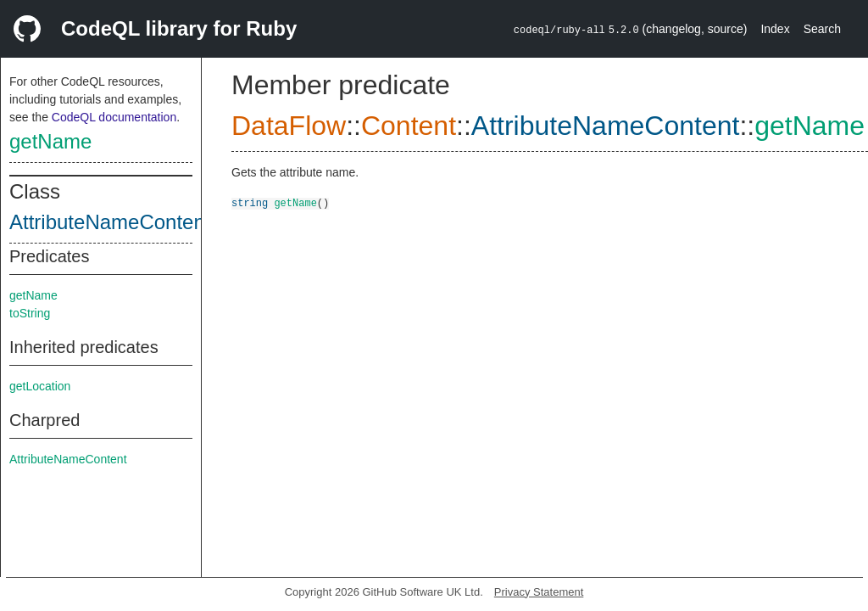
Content (408, 125)
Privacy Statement (539, 592)
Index (774, 29)
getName (50, 141)
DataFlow (288, 125)
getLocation (39, 386)
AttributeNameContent (109, 221)
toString (29, 313)
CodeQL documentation (114, 117)
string (249, 202)
